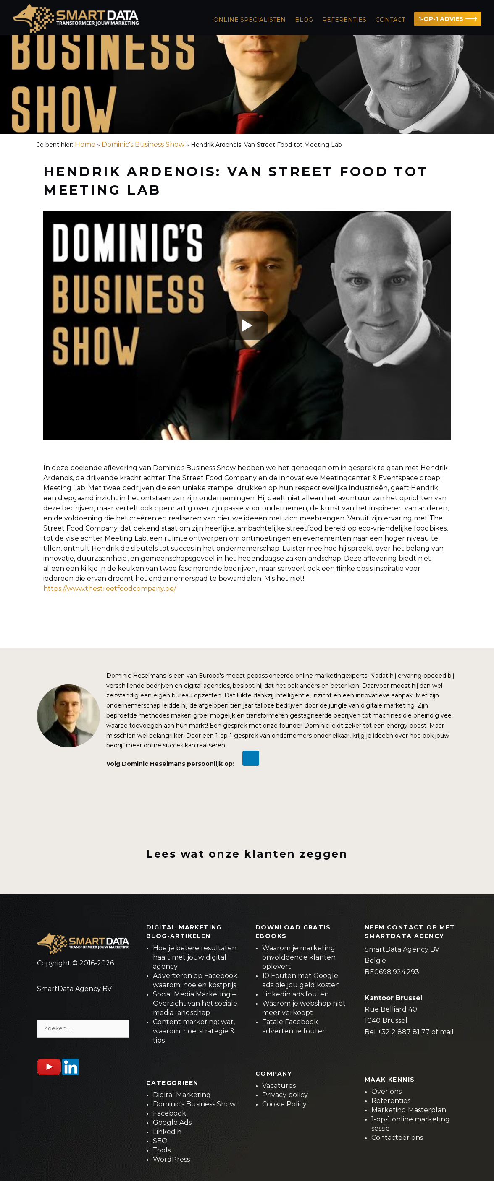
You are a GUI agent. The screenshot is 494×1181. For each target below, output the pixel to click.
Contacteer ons (397, 1138)
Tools (162, 1150)
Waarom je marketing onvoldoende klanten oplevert (299, 957)
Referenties (344, 19)
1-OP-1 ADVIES (440, 19)
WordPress (171, 1159)
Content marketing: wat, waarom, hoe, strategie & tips (194, 1031)
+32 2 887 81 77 (404, 1032)
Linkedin (167, 1132)
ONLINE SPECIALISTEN (249, 19)
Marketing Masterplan (408, 1110)
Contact (390, 19)
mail (447, 1032)
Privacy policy (285, 1095)
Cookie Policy (284, 1104)
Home (85, 144)
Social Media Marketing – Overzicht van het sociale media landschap (195, 1003)
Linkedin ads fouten (295, 994)
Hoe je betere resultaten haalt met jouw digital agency (194, 957)
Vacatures (279, 1086)
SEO (160, 1141)
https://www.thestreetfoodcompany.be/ (109, 589)
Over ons (386, 1091)
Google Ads (172, 1122)
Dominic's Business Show (143, 144)
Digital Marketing (182, 1095)
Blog (304, 19)
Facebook (169, 1113)
